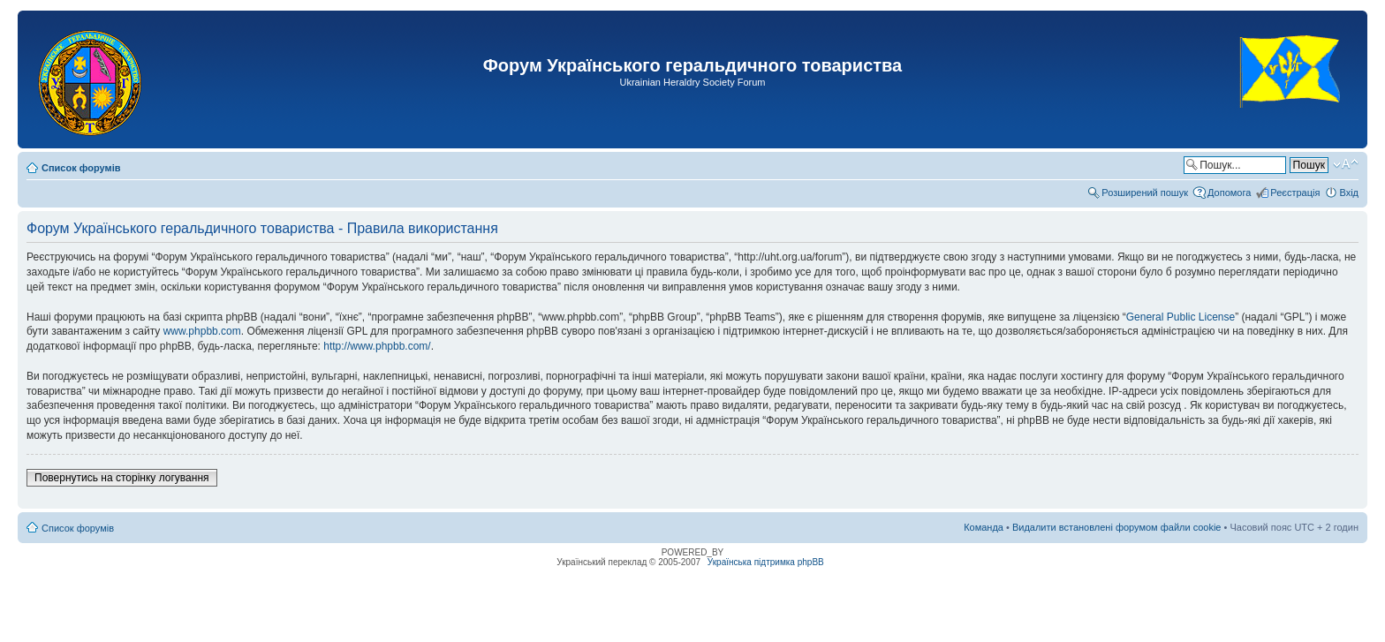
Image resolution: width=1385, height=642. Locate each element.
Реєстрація (1295, 192)
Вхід (1349, 192)
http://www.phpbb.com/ (376, 346)
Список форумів (81, 167)
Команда (983, 527)
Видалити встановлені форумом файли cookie (1117, 527)
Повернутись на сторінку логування (121, 478)
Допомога (1229, 192)
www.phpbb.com (202, 331)
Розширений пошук (1144, 192)
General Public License (1180, 317)
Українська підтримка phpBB (766, 562)
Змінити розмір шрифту (1346, 164)
